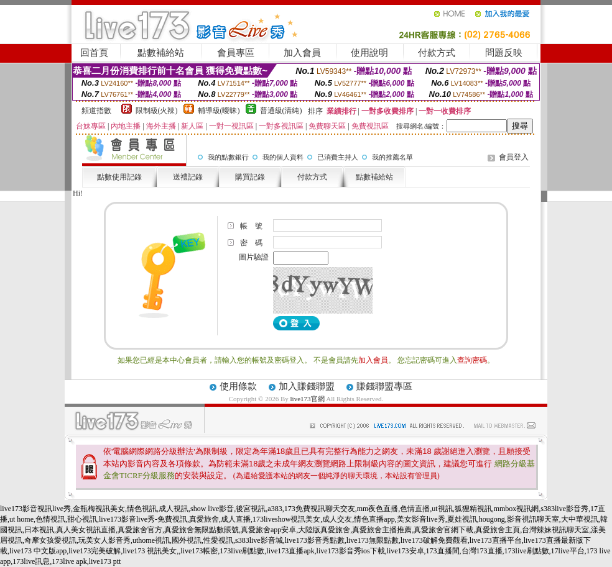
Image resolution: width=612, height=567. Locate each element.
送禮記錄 (188, 177)
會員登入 (514, 157)
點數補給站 (160, 53)
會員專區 (235, 53)
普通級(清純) (281, 110)
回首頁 (94, 53)
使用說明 (369, 53)
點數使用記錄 (119, 177)
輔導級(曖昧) (219, 110)
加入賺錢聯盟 (307, 386)
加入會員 (302, 53)
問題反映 (503, 53)
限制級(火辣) (157, 110)
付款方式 (436, 53)
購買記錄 (250, 177)
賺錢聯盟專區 (384, 386)
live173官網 (307, 398)
